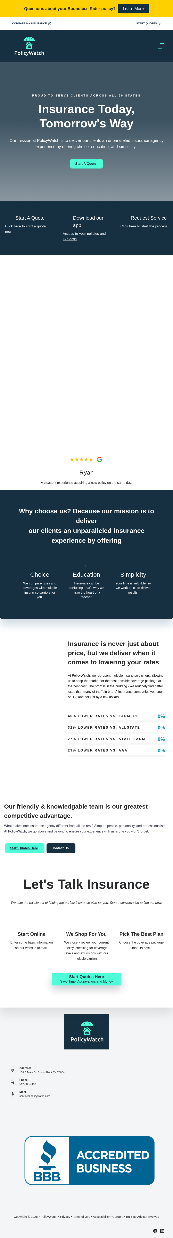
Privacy (65, 1216)
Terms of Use (81, 1216)
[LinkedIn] (162, 1231)
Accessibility (101, 1216)
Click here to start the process (144, 226)
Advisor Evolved (148, 1216)
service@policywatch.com (34, 1096)
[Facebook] (155, 1231)
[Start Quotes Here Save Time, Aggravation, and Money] (86, 979)
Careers (117, 1216)
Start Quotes (148, 23)
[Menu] (161, 46)
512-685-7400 (27, 1084)
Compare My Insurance (31, 23)
